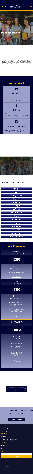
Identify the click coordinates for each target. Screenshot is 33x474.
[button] (31, 7)
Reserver (16, 276)
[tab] (30, 42)
